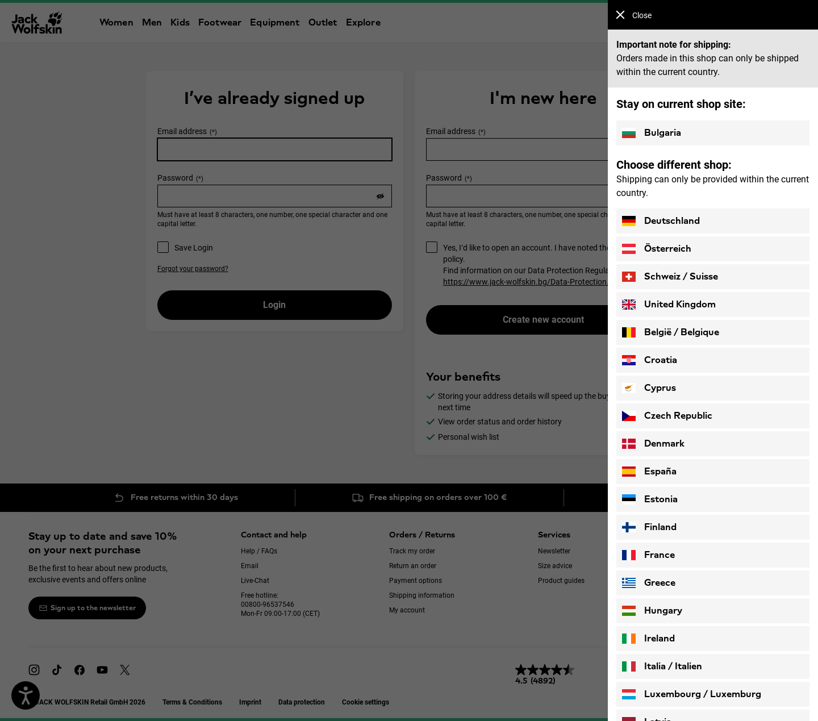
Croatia (649, 360)
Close (634, 15)
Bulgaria (651, 133)
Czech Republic (667, 416)
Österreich (656, 249)
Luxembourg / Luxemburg (691, 694)
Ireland (648, 638)
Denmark (653, 444)
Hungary (652, 611)
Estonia (650, 499)
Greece (648, 583)
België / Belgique (670, 332)
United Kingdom (669, 304)
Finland (649, 527)
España (649, 471)
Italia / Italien (662, 666)
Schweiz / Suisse (670, 277)
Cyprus (649, 388)
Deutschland (661, 221)
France (648, 555)
